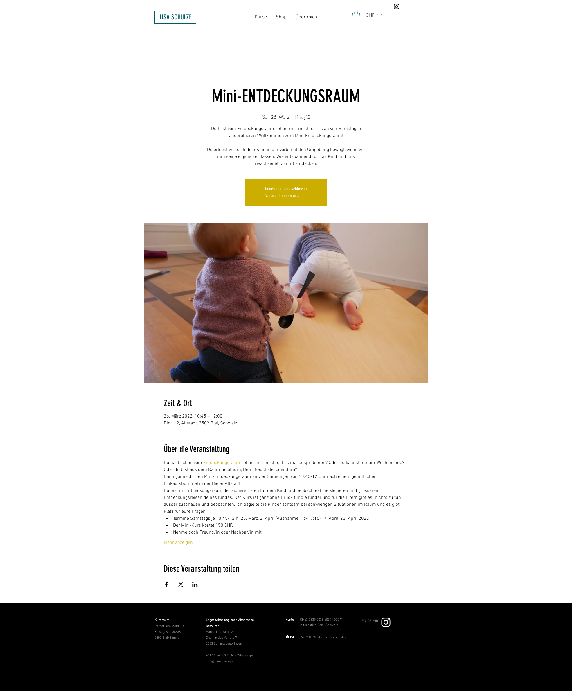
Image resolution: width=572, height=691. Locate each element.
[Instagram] (396, 6)
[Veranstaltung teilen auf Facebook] (166, 584)
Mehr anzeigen (178, 543)
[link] (356, 15)
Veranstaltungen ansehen (286, 196)
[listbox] (373, 15)
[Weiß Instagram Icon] (386, 622)
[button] (373, 15)
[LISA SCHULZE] (175, 17)
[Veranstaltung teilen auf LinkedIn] (195, 584)
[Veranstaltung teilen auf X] (181, 584)
